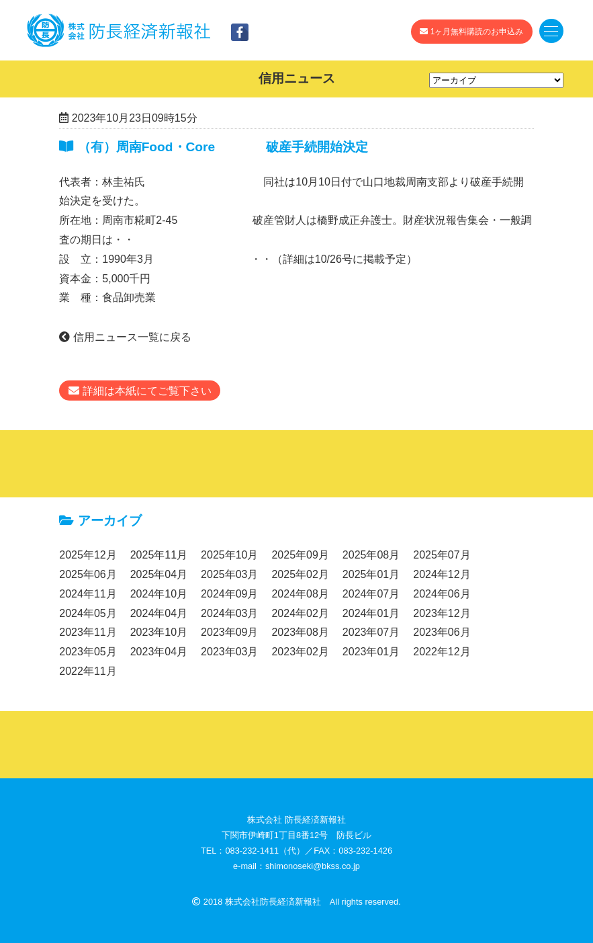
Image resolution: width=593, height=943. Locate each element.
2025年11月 (158, 555)
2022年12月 (441, 651)
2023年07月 (371, 632)
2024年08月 (299, 594)
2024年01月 (371, 613)
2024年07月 (371, 594)
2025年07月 (441, 555)
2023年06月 (441, 632)
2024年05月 (87, 613)
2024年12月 (441, 574)
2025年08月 (371, 555)
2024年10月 (158, 594)
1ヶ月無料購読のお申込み (471, 31)
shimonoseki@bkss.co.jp (312, 866)
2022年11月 (87, 671)
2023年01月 (371, 651)
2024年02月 (299, 613)
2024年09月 (229, 594)
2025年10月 (229, 555)
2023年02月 (299, 651)
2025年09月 (299, 555)
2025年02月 (299, 574)
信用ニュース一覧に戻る (125, 337)
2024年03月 (229, 613)
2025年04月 (158, 574)
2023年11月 (87, 632)
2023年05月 (87, 651)
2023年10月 (158, 632)
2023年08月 (299, 632)
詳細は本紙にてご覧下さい (140, 391)
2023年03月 (229, 651)
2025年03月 (229, 574)
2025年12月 (87, 555)
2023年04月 (158, 651)
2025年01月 (371, 574)
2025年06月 (87, 574)
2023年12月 (441, 613)
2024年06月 (441, 594)
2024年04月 (158, 613)
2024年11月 (87, 594)
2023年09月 (229, 632)
